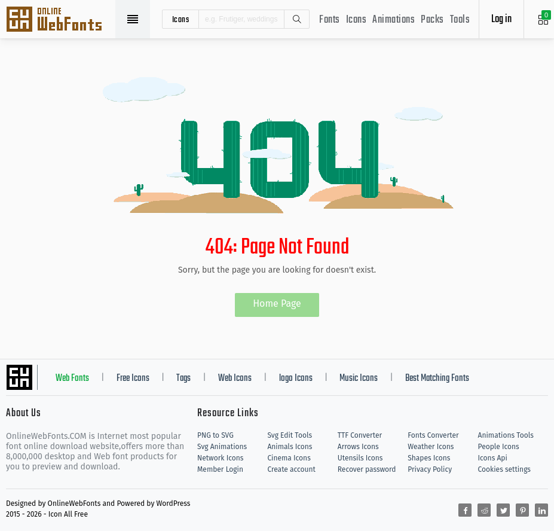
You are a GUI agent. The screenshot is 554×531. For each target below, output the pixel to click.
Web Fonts (72, 378)
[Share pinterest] (522, 510)
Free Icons (133, 378)
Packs (432, 20)
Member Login (220, 469)
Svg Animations (222, 447)
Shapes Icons (429, 458)
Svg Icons (60, 20)
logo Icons (296, 378)
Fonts (329, 20)
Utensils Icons (360, 458)
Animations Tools (506, 435)
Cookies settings (504, 469)
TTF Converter (360, 435)
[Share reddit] (484, 510)
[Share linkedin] (541, 510)
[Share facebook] (465, 510)
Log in (501, 19)
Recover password (367, 469)
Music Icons (358, 378)
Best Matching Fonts (437, 378)
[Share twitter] (503, 510)
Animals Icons (289, 447)
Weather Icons (431, 447)
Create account (291, 469)
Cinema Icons (288, 458)
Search (296, 19)
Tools (460, 20)
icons (180, 19)
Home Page (277, 303)
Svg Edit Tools (289, 435)
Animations (393, 20)
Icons (356, 20)
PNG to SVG (215, 435)
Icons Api (492, 458)
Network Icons (220, 458)
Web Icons (235, 378)
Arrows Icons (358, 447)
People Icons (498, 447)
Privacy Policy (430, 469)
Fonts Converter (433, 435)
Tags (183, 378)
